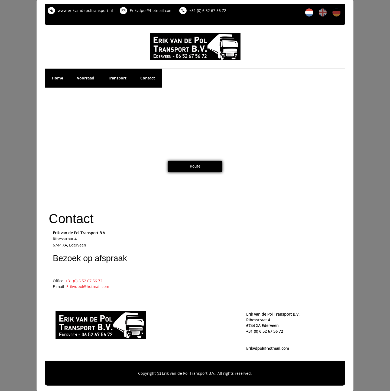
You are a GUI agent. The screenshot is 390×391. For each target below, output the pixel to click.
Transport (117, 78)
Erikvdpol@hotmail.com (146, 10)
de (336, 12)
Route (195, 166)
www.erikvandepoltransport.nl (80, 10)
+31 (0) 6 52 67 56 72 (202, 10)
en (323, 12)
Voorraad (85, 78)
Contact (147, 78)
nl (309, 12)
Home (57, 78)
